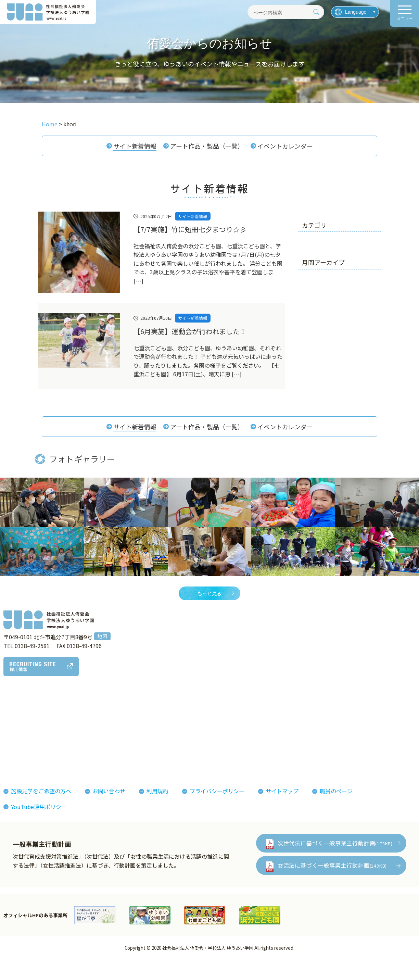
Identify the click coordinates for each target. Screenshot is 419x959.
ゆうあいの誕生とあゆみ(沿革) (46, 736)
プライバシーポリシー (217, 791)
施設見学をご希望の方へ (41, 791)
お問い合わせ (108, 791)
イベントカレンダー (285, 145)
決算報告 (19, 757)
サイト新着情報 (134, 145)
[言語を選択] (355, 12)
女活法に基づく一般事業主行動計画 (332, 865)
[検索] (316, 12)
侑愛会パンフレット (264, 736)
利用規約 (157, 791)
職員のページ (336, 791)
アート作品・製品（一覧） (207, 145)
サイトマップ (282, 791)
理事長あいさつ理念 (33, 715)
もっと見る (209, 593)
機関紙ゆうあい (259, 725)
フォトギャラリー (261, 715)
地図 (102, 636)
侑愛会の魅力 (189, 715)
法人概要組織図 (27, 725)
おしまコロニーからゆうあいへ (46, 746)
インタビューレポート (200, 725)
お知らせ (311, 715)
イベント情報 (317, 725)
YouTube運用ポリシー (39, 807)
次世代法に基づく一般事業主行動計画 (335, 843)
